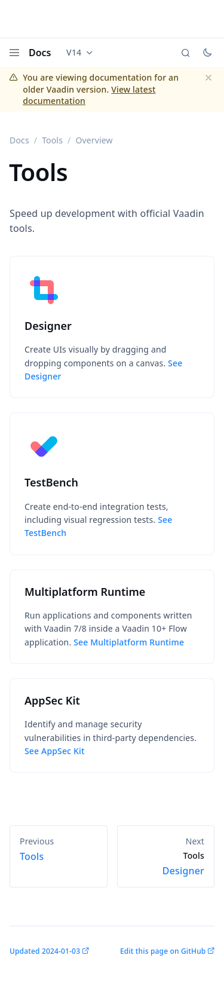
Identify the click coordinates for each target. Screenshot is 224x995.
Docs (40, 52)
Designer (166, 863)
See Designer (103, 369)
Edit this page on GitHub (162, 951)
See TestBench (98, 526)
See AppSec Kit (54, 751)
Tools (52, 140)
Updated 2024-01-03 (45, 951)
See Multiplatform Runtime (128, 642)
